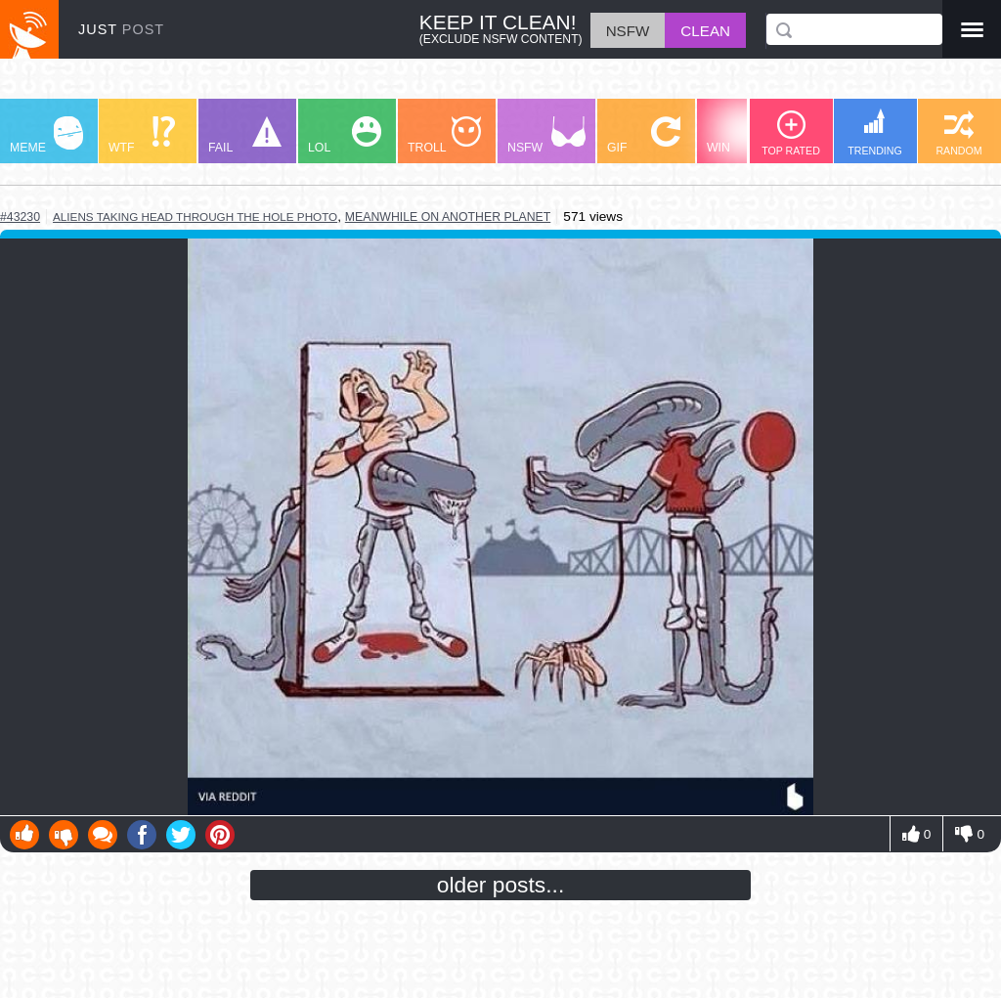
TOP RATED (791, 133)
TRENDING (875, 132)
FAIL (245, 135)
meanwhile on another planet (447, 217)
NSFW (546, 135)
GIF (643, 135)
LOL (344, 135)
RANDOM (958, 133)
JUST (121, 29)
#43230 (20, 217)
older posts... (501, 884)
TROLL (444, 135)
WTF (142, 135)
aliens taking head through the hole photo (195, 216)
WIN (744, 135)
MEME (46, 135)
